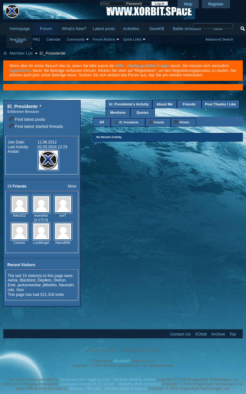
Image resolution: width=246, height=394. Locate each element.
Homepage (20, 28)
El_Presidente (129, 122)
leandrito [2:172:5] (41, 217)
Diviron (59, 280)
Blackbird (27, 280)
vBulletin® (122, 361)
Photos (184, 122)
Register (216, 4)
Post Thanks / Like (220, 104)
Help (188, 4)
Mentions (117, 112)
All (101, 122)
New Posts (18, 39)
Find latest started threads (36, 126)
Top (232, 334)
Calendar (53, 39)
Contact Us (180, 334)
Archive (218, 334)
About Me (164, 104)
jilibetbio (50, 285)
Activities (131, 28)
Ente (12, 285)
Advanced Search (219, 39)
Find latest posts (27, 119)
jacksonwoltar (29, 285)
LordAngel (41, 242)
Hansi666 (62, 242)
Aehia (13, 280)
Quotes (143, 112)
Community (76, 39)
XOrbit (201, 334)
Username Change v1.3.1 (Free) (87, 384)
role (11, 290)
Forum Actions (104, 39)
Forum (46, 28)
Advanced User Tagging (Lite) (85, 379)
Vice (20, 290)
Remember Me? (120, 10)
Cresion (19, 242)
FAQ (36, 39)
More (72, 186)
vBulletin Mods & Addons (134, 379)
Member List (21, 53)
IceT (63, 215)
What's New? (74, 28)
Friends (189, 104)
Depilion (44, 280)
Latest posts (104, 28)
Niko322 (19, 215)
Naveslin (66, 285)
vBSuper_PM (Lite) (85, 388)
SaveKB (156, 28)
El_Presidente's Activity (129, 104)
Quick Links (132, 39)
